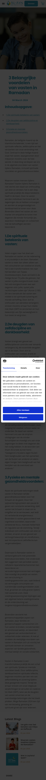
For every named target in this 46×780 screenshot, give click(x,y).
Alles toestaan (23, 410)
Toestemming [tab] (9, 368)
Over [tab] (38, 368)
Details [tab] (24, 368)
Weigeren (23, 417)
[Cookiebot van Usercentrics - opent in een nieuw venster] (32, 361)
